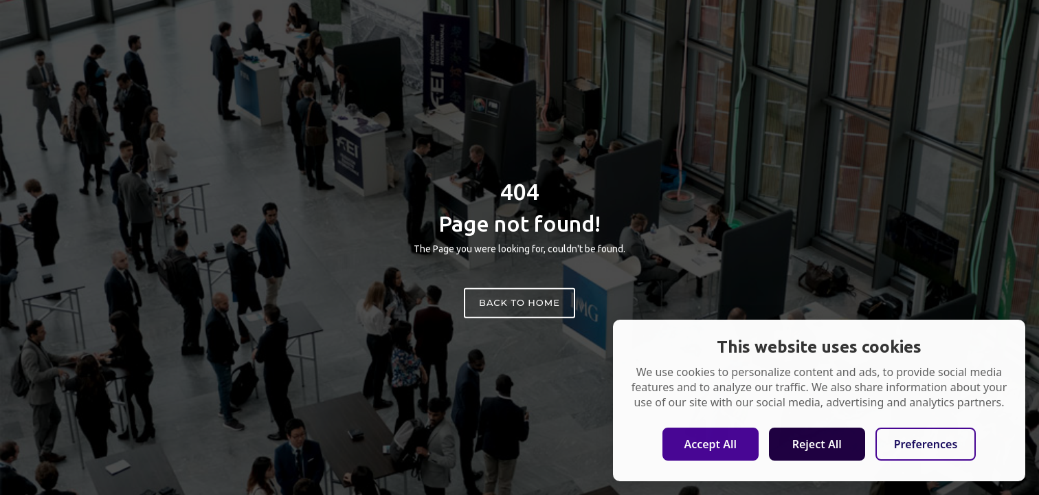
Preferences (926, 444)
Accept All (710, 444)
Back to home (519, 302)
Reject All (817, 444)
